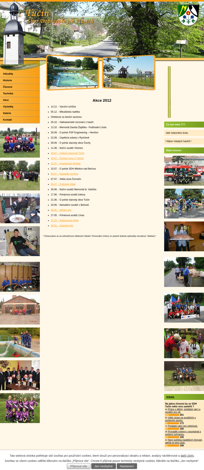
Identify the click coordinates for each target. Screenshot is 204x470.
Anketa (170, 397)
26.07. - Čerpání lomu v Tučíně (67, 158)
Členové (7, 87)
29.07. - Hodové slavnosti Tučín (67, 153)
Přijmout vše (78, 466)
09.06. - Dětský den (61, 210)
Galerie (7, 113)
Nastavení (127, 466)
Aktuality (8, 73)
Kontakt (7, 119)
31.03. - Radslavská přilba (64, 220)
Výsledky (8, 106)
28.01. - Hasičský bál (62, 225)
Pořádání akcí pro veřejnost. (183, 426)
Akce (6, 100)
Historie (7, 80)
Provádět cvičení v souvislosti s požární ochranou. (183, 433)
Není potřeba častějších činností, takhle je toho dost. (184, 441)
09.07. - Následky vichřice (64, 174)
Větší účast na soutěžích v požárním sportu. (180, 419)
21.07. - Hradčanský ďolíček (65, 163)
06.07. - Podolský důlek (63, 184)
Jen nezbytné (103, 466)
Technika (8, 93)
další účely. (187, 455)
